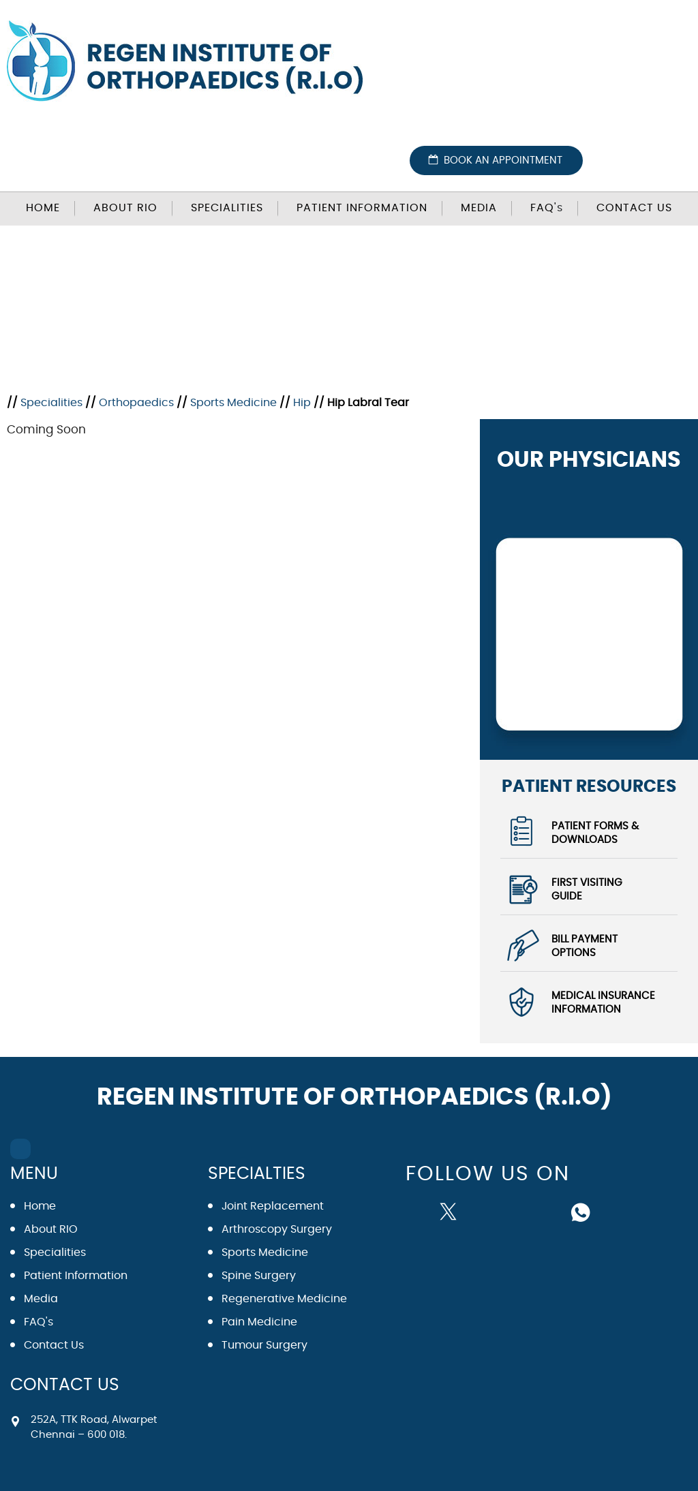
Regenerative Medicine (284, 1298)
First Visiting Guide (586, 890)
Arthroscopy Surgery (277, 1229)
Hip (302, 402)
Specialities (227, 207)
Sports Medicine (233, 402)
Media (479, 207)
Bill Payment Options (584, 946)
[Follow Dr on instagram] (516, 1211)
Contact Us (634, 207)
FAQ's (38, 1322)
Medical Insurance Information (603, 1003)
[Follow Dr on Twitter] (451, 1211)
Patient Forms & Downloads (595, 833)
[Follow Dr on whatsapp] (582, 1211)
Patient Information (362, 207)
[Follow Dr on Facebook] (420, 1209)
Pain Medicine (259, 1322)
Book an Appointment (503, 160)
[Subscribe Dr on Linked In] (549, 1211)
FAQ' (546, 207)
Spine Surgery (259, 1275)
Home (43, 207)
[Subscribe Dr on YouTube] (484, 1211)
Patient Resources (589, 786)
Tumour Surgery (264, 1345)
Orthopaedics (136, 402)
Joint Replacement (273, 1206)
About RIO (125, 207)
